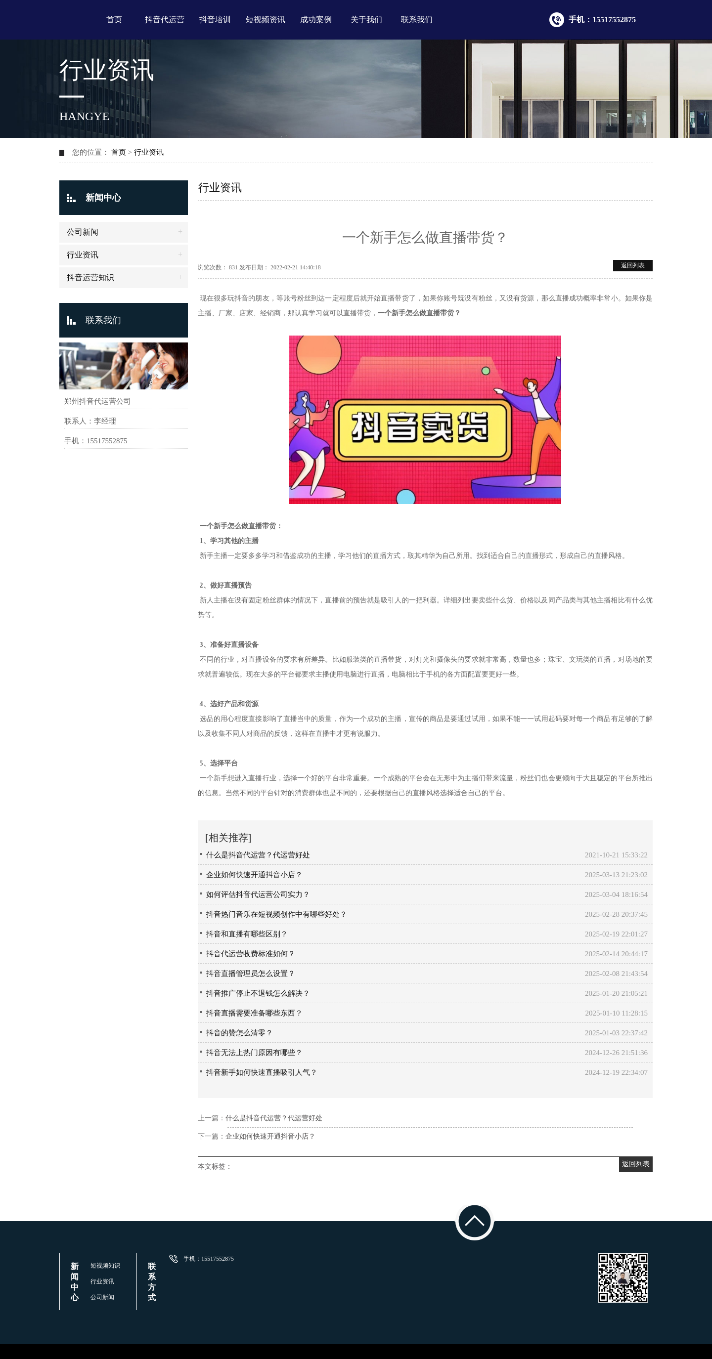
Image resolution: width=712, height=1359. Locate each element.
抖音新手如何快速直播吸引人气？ (261, 1072)
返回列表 (633, 265)
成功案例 (316, 19)
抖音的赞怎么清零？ (239, 1033)
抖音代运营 (164, 19)
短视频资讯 (265, 19)
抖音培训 (215, 19)
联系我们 (417, 19)
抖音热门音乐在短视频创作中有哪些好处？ (276, 914)
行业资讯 (149, 152)
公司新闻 (82, 232)
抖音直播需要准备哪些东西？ (254, 1013)
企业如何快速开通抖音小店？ (254, 875)
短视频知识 (105, 1265)
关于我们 (366, 19)
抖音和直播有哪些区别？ (247, 934)
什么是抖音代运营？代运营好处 (258, 855)
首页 (114, 19)
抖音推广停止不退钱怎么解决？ (258, 993)
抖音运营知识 (90, 277)
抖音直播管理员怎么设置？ (250, 973)
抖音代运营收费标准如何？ (250, 954)
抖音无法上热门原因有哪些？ (254, 1053)
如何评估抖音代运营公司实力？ (258, 894)
